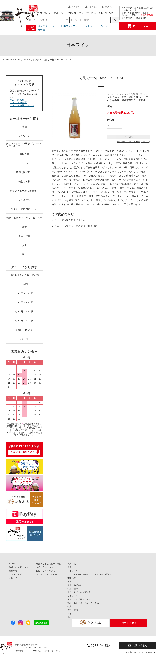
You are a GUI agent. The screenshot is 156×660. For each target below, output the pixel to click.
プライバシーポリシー (46, 574)
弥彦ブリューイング (49, 26)
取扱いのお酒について (39, 13)
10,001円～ (24, 339)
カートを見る (137, 26)
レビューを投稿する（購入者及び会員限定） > (77, 226)
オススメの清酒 (18, 102)
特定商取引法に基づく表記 (48, 564)
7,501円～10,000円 (24, 330)
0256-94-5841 (100, 646)
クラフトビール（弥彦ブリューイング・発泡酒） (24, 145)
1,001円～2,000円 (24, 293)
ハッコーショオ (99, 26)
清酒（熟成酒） (24, 172)
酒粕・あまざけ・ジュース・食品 (24, 218)
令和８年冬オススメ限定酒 (24, 275)
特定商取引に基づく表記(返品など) (133, 141)
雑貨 (24, 227)
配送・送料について (45, 571)
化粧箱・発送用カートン (24, 209)
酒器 (24, 254)
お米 (24, 245)
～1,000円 (24, 284)
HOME (6, 60)
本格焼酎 (24, 154)
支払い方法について (45, 567)
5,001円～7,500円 (24, 320)
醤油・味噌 (24, 236)
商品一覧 (58, 13)
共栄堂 (41, 30)
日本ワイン (18, 60)
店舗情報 (71, 13)
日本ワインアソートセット (75, 26)
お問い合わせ (106, 13)
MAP (37, 645)
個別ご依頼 (24, 181)
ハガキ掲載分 (17, 99)
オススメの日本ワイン (22, 105)
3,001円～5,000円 (24, 311)
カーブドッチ (33, 60)
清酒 (24, 126)
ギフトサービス (87, 13)
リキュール (24, 200)
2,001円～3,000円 (24, 302)
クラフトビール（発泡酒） (24, 190)
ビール (24, 163)
